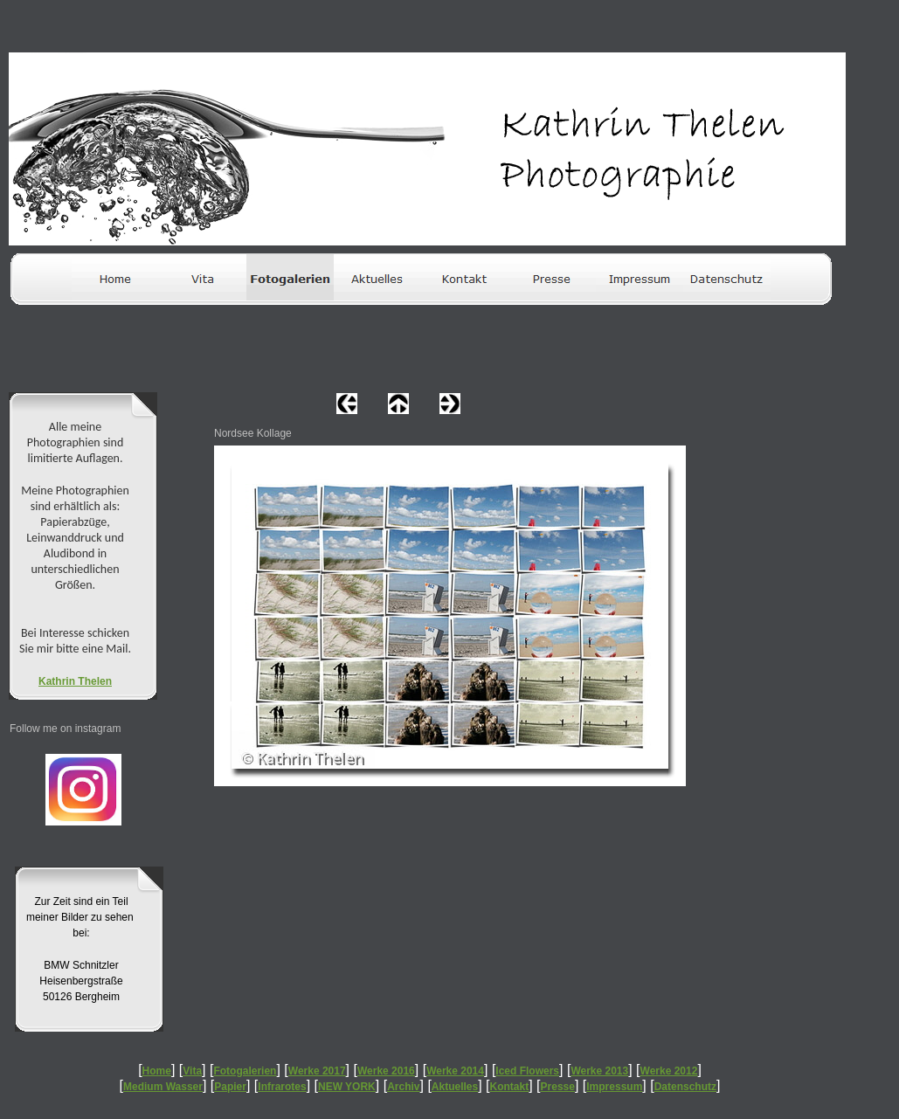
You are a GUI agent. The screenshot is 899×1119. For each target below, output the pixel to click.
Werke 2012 (669, 1071)
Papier (230, 1087)
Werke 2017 (317, 1071)
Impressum (614, 1087)
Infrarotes (282, 1087)
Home (156, 1071)
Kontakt (509, 1087)
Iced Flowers (527, 1071)
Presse (558, 1087)
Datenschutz (685, 1087)
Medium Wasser (163, 1087)
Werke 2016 (386, 1071)
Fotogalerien (244, 1071)
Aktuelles (455, 1087)
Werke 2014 (455, 1071)
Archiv (403, 1087)
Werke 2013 (599, 1071)
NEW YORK (347, 1087)
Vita (192, 1071)
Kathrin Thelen (75, 681)
